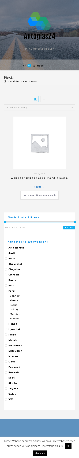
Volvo (13, 394)
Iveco (12, 334)
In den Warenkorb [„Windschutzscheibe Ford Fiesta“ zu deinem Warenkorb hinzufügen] (39, 195)
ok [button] (68, 445)
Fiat (11, 285)
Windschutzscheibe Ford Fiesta (39, 178)
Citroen (14, 274)
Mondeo (15, 314)
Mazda (13, 340)
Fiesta (37, 173)
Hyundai (14, 329)
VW (11, 399)
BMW (12, 258)
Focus (13, 304)
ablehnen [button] (40, 453)
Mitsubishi (16, 350)
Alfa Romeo (17, 247)
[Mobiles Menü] (37, 65)
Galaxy (14, 309)
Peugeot (14, 367)
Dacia (12, 280)
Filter (69, 227)
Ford (42, 173)
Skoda (13, 383)
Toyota (13, 388)
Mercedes (15, 345)
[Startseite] (5, 81)
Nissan (13, 356)
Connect (15, 295)
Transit (14, 318)
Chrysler (15, 269)
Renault (14, 372)
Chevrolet (15, 263)
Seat (12, 377)
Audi (12, 253)
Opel (12, 361)
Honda (13, 323)
